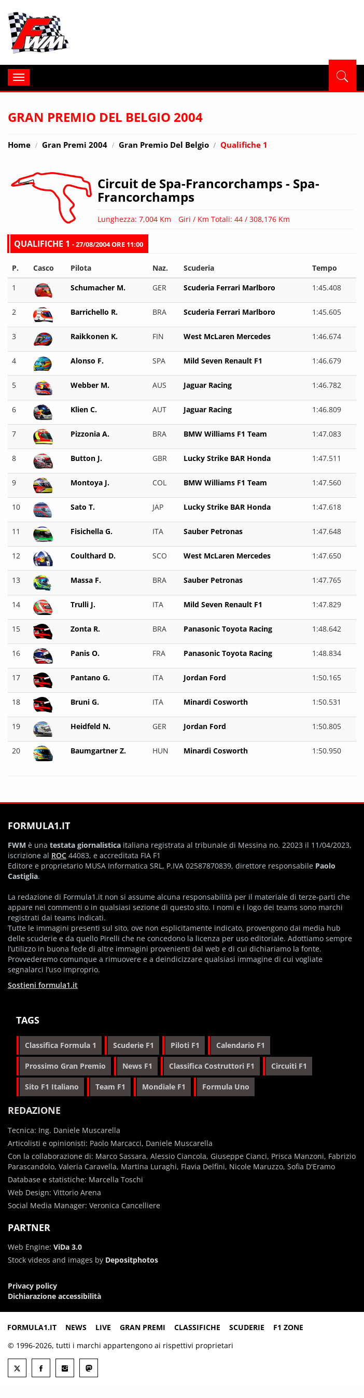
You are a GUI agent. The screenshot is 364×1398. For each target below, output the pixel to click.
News (76, 1327)
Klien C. (84, 409)
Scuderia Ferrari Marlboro (229, 287)
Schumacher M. (98, 287)
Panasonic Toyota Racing (228, 629)
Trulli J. (83, 604)
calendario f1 (240, 1045)
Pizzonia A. (90, 434)
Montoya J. (90, 482)
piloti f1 (185, 1045)
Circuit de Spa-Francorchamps (190, 183)
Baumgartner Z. (98, 751)
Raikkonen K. (94, 336)
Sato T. (83, 507)
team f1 (110, 1087)
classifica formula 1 (60, 1045)
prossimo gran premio (65, 1066)
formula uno (225, 1087)
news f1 (137, 1066)
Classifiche (197, 1327)
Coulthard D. (93, 556)
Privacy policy (32, 1286)
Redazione (34, 1110)
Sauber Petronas (213, 531)
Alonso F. (87, 361)
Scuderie (246, 1327)
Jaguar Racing (208, 385)
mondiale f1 (164, 1087)
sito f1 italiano (52, 1087)
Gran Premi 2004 (74, 144)
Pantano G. (90, 677)
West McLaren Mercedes (227, 336)
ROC (58, 855)
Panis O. (85, 653)
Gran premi (142, 1327)
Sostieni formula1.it (43, 985)
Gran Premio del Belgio (164, 144)
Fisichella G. (92, 531)
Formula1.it (70, 33)
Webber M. (90, 385)
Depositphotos (131, 1260)
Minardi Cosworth (216, 702)
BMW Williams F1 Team (225, 434)
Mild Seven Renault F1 (223, 361)
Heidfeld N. (90, 726)
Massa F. (86, 580)
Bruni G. (85, 702)
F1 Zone (288, 1327)
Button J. (86, 458)
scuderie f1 (133, 1045)
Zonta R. (85, 629)
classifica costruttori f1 (212, 1066)
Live (103, 1327)
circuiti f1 (289, 1066)
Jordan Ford (205, 677)
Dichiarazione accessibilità (54, 1296)
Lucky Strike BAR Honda (227, 458)
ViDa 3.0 (67, 1247)
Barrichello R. (94, 312)
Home (19, 144)
